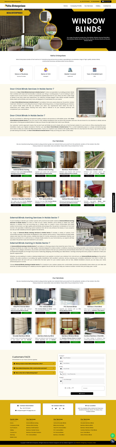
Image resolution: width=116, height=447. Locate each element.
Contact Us (107, 6)
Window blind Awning (45, 170)
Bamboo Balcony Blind (46, 336)
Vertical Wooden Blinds (70, 199)
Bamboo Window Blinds (70, 336)
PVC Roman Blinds (70, 307)
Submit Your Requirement (113, 202)
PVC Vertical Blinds (45, 199)
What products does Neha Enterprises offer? (28, 364)
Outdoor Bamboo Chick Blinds (94, 336)
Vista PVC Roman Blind (21, 307)
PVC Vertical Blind (46, 307)
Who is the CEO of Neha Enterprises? (26, 373)
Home (66, 6)
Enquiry (61, 377)
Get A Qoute (106, 1)
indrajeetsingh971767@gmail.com (26, 410)
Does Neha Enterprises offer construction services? (30, 368)
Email (61, 366)
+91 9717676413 (85, 1)
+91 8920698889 (95, 1)
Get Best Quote (16, 175)
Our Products (13, 427)
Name (61, 361)
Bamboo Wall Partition (70, 170)
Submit (82, 393)
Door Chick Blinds (85, 432)
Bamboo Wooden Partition (21, 199)
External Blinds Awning (21, 170)
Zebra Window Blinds (86, 435)
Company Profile (76, 6)
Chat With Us (26, 175)
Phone (61, 372)
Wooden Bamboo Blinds (21, 336)
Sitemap (12, 435)
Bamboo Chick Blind (95, 307)
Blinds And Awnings (94, 199)
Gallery (98, 6)
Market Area (13, 437)
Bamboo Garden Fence (94, 170)
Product (61, 356)
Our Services (88, 6)
